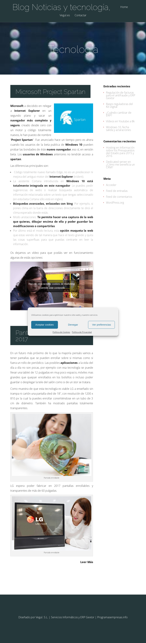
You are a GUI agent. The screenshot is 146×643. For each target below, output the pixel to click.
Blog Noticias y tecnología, (61, 7)
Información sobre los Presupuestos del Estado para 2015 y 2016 (120, 152)
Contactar (80, 15)
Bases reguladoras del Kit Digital (119, 105)
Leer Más (86, 561)
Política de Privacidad (82, 332)
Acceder (111, 185)
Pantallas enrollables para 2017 (51, 336)
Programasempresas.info (112, 617)
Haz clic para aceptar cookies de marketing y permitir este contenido (52, 285)
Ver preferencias (101, 324)
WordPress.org (115, 202)
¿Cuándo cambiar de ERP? (118, 114)
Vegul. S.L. (42, 617)
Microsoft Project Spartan (50, 91)
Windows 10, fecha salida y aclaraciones (118, 128)
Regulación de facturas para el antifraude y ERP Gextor (120, 95)
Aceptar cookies (44, 324)
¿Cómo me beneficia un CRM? (120, 166)
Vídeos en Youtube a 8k (120, 121)
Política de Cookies (61, 332)
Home (124, 7)
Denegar (73, 324)
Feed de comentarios (119, 197)
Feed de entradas (117, 191)
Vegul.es (65, 15)
